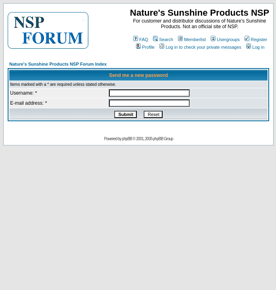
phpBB (127, 139)
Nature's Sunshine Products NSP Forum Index (58, 64)
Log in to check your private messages (200, 47)
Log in (255, 47)
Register (256, 39)
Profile (145, 47)
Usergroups (225, 39)
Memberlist (192, 39)
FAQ (140, 39)
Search (163, 39)
